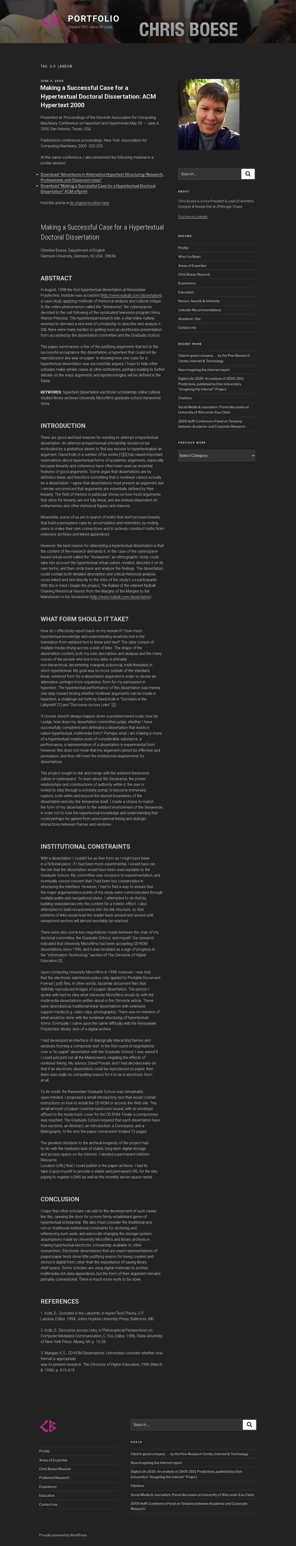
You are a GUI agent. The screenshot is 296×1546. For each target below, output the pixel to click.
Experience (187, 283)
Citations (185, 398)
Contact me (187, 327)
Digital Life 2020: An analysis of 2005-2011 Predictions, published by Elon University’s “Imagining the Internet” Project (211, 383)
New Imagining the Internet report (203, 370)
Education (186, 292)
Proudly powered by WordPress (63, 1535)
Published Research (54, 1478)
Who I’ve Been (189, 257)
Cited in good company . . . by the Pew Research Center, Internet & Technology (189, 1454)
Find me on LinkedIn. (193, 217)
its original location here (89, 203)
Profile (183, 248)
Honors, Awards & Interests (199, 301)
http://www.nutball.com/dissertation (131, 295)
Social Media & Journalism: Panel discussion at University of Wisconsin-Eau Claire (192, 1495)
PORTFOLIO (94, 19)
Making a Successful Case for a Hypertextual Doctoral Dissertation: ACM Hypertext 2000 (98, 96)
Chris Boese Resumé (194, 274)
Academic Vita (189, 319)
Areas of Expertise (192, 266)
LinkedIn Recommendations (199, 310)
